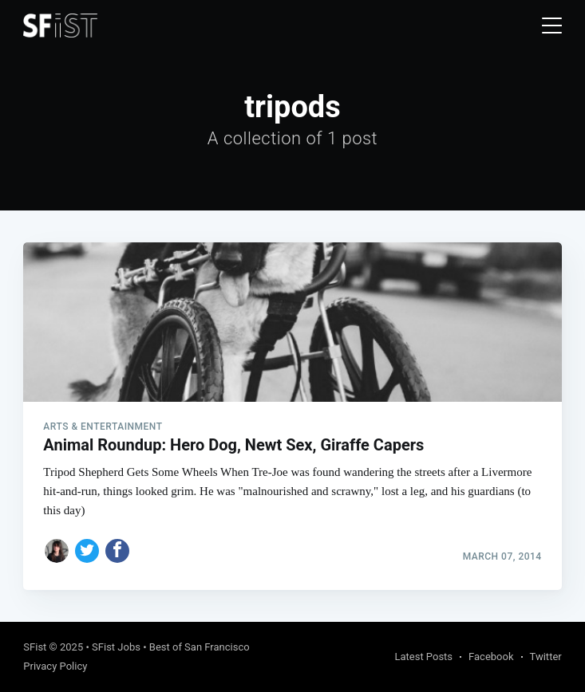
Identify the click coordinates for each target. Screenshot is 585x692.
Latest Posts (423, 657)
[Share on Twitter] (87, 550)
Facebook (490, 657)
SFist (34, 647)
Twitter (546, 657)
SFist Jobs (116, 647)
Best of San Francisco (199, 647)
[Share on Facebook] (117, 550)
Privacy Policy (55, 666)
